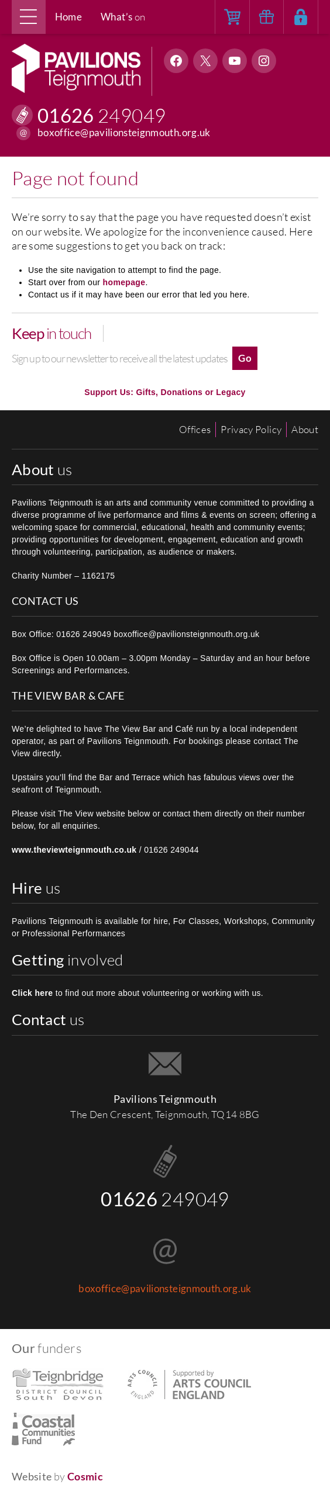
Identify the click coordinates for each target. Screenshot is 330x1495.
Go (245, 358)
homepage (124, 282)
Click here (32, 993)
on (123, 17)
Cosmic (85, 1476)
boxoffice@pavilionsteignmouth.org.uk (124, 133)
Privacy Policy (251, 429)
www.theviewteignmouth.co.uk (74, 849)
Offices (195, 429)
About (304, 429)
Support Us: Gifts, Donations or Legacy (164, 392)
